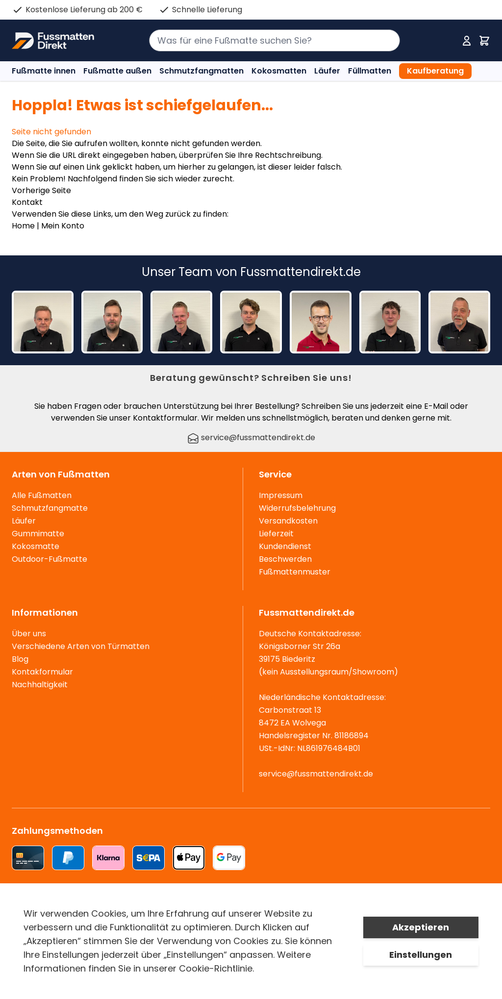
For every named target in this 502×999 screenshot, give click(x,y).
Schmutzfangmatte (50, 508)
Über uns (29, 633)
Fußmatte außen (117, 70)
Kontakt (27, 202)
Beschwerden (285, 559)
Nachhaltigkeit (40, 684)
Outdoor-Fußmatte (49, 559)
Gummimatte (38, 533)
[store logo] (53, 40)
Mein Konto (62, 225)
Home (23, 225)
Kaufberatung (435, 70)
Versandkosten (288, 520)
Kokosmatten (278, 70)
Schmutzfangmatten (201, 70)
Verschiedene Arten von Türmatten (81, 646)
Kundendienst (285, 546)
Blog (20, 659)
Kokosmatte (35, 546)
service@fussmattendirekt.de (251, 437)
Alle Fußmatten (42, 495)
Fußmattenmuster (294, 571)
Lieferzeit (276, 533)
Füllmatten (369, 70)
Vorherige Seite (41, 190)
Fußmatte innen (43, 70)
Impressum (280, 495)
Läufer (327, 70)
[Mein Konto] (467, 41)
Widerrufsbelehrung (297, 508)
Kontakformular (42, 671)
